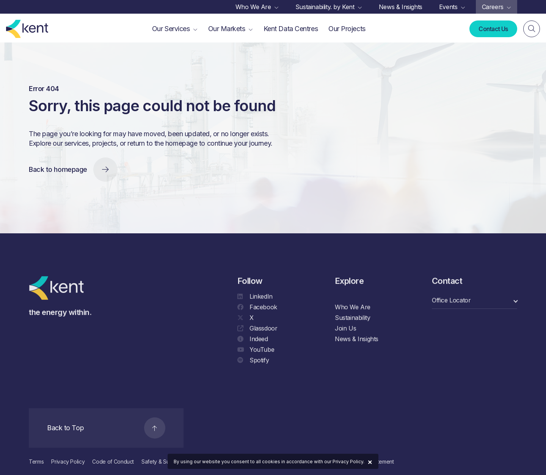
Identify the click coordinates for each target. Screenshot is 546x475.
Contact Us (493, 29)
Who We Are (352, 307)
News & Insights (356, 339)
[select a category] (474, 301)
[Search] (531, 29)
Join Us (345, 329)
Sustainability (352, 318)
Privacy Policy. (348, 461)
